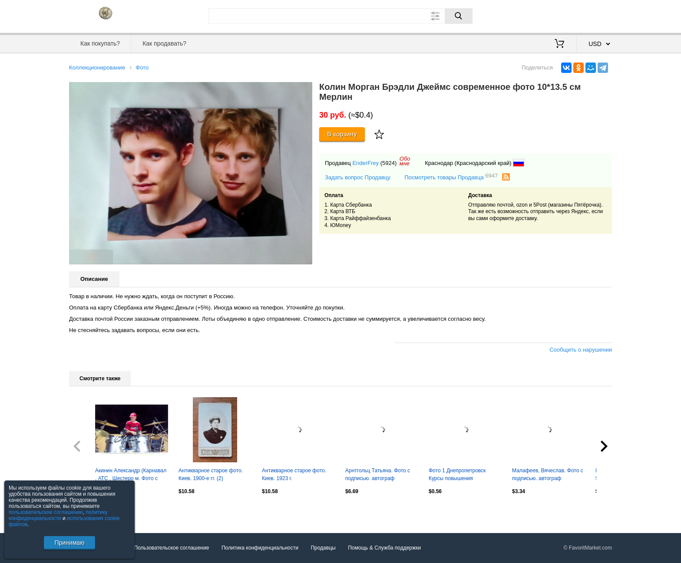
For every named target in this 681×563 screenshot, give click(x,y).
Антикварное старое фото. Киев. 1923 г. (294, 474)
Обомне (405, 161)
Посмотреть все (88, 510)
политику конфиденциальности (58, 515)
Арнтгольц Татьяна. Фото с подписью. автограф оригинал (377, 475)
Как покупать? (100, 43)
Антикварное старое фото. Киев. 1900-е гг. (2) (211, 474)
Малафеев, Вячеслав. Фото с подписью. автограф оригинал (547, 475)
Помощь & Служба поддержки (384, 548)
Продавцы (323, 548)
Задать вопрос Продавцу (357, 177)
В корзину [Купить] (342, 134)
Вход (561, 15)
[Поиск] (459, 16)
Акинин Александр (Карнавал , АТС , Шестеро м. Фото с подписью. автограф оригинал (130, 475)
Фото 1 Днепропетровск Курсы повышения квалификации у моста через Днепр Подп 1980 (464, 475)
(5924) (388, 163)
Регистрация (594, 15)
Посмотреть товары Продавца (451, 177)
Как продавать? (164, 43)
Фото (142, 67)
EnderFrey (365, 163)
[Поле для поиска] (340, 16)
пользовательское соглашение (46, 512)
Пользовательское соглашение (171, 548)
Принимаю (69, 542)
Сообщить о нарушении (580, 349)
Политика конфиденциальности (259, 548)
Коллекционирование (97, 67)
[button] (304, 90)
